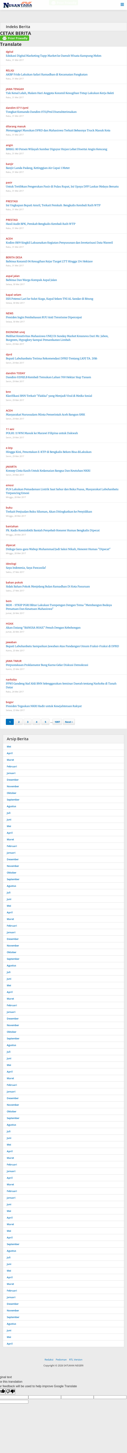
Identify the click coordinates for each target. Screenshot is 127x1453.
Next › (69, 722)
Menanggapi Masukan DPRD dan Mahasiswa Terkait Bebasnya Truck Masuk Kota (58, 130)
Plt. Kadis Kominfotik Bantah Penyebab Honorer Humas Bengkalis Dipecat (53, 530)
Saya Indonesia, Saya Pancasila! (26, 567)
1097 (57, 722)
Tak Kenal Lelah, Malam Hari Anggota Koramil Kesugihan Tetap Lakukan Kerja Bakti (60, 93)
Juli (9, 813)
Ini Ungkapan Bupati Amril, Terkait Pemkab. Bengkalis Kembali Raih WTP (53, 205)
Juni (9, 819)
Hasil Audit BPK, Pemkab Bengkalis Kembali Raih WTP (40, 224)
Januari (11, 773)
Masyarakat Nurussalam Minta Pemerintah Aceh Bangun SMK (45, 414)
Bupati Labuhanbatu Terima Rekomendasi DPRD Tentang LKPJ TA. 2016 (51, 358)
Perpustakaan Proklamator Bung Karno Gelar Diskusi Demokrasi (47, 665)
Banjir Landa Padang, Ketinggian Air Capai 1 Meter (38, 168)
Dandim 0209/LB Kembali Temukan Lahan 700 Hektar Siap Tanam (48, 377)
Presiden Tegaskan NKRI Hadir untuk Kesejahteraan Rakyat (44, 706)
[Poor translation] (10, 1391)
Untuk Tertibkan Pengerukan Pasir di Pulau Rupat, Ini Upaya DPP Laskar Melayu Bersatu (62, 186)
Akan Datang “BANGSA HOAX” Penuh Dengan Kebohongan (43, 627)
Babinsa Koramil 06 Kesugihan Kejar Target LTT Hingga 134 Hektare (49, 261)
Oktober (11, 793)
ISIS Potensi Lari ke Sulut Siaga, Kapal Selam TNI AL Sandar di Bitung (49, 298)
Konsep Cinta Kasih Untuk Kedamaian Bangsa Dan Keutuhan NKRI (48, 470)
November (13, 786)
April (10, 753)
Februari (12, 766)
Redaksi (49, 1359)
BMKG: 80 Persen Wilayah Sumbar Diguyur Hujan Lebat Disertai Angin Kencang (56, 149)
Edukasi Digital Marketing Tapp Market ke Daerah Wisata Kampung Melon (53, 55)
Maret (10, 759)
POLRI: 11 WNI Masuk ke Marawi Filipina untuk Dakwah (42, 433)
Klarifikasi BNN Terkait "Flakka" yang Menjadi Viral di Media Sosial (49, 396)
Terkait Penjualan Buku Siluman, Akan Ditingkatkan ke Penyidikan (49, 511)
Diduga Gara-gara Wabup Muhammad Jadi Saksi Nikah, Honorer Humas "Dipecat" (58, 549)
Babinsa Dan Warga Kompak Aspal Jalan (31, 280)
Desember (13, 779)
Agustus (11, 806)
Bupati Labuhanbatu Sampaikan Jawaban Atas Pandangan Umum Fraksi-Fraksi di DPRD (62, 646)
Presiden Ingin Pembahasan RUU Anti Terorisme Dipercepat (44, 317)
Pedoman (61, 1359)
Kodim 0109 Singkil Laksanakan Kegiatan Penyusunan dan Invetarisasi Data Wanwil (59, 242)
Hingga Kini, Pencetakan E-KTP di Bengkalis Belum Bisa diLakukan (48, 452)
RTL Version (75, 1359)
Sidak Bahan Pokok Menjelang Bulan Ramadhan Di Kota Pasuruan (48, 586)
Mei (9, 746)
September (13, 799)
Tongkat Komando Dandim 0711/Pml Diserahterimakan (41, 112)
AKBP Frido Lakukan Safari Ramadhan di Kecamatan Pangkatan (47, 74)
